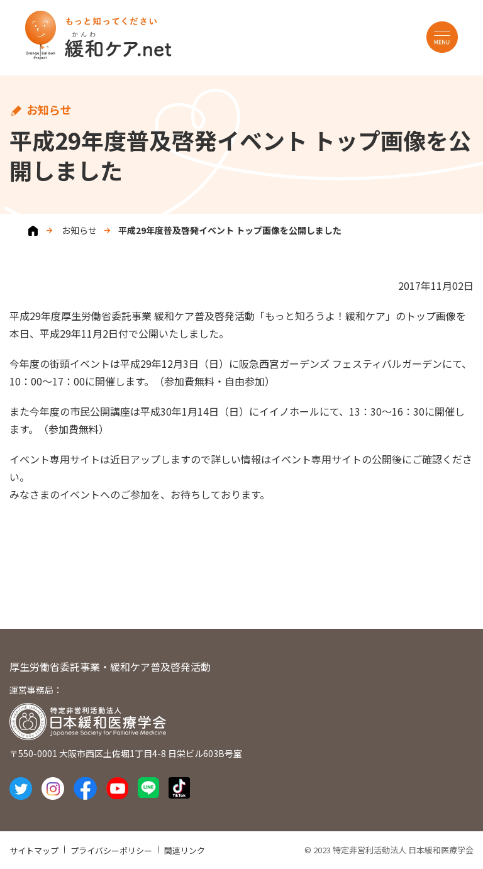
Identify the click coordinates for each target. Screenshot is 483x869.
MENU (442, 37)
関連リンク (184, 850)
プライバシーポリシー (111, 850)
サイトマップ (33, 850)
